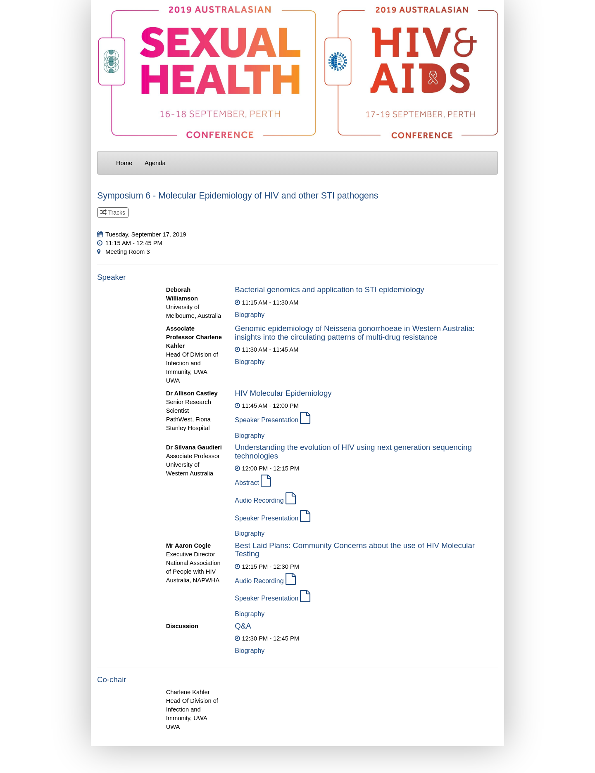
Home (124, 163)
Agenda (155, 163)
